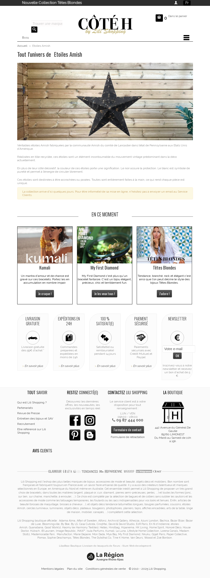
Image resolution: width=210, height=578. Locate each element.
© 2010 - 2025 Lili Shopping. (148, 568)
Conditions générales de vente (106, 568)
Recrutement (26, 424)
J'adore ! (164, 293)
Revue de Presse (28, 413)
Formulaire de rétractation (128, 437)
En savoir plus (34, 366)
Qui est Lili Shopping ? (32, 402)
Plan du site (75, 568)
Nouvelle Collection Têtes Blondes (52, 2)
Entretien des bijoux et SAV (35, 418)
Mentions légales (52, 568)
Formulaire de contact (128, 429)
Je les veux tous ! (104, 293)
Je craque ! (44, 293)
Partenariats (25, 408)
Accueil (22, 45)
